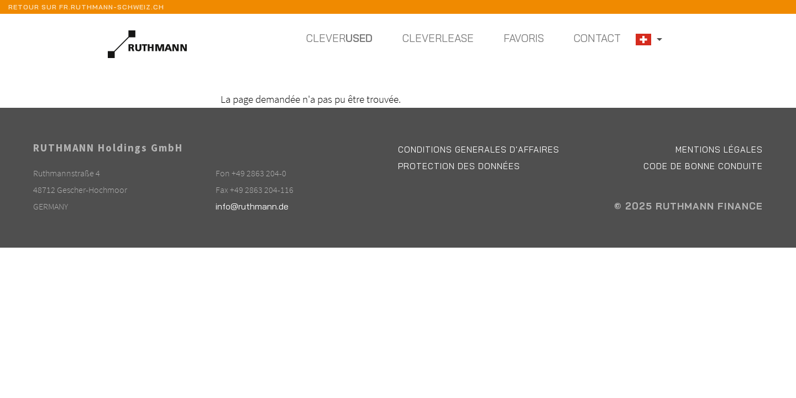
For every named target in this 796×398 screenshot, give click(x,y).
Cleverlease (438, 38)
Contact (597, 38)
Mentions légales (719, 149)
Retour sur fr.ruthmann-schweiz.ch (86, 7)
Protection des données (459, 166)
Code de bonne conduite (703, 166)
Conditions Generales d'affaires (478, 149)
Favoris (524, 38)
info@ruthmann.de (252, 206)
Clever (339, 38)
